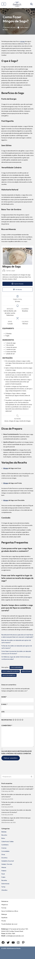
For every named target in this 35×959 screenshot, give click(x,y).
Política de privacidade (17, 957)
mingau (22, 41)
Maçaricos (4, 904)
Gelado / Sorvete (6, 864)
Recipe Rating (6, 720)
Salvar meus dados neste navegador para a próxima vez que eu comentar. (16, 752)
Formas (3, 908)
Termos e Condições (17, 955)
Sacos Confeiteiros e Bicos (9, 911)
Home (9, 952)
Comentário (6, 725)
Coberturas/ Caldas (7, 841)
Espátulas (4, 917)
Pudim (3, 877)
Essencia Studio (15, 948)
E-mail (4, 704)
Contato (25, 952)
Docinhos (4, 858)
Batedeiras (4, 901)
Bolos (3, 838)
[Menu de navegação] (3, 4)
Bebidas (3, 832)
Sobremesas (5, 883)
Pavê (3, 874)
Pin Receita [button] (17, 289)
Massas (3, 867)
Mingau (5, 468)
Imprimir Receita (17, 284)
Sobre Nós (16, 952)
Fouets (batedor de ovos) (9, 924)
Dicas (3, 854)
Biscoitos (4, 835)
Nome (4, 697)
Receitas (5, 29)
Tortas (3, 887)
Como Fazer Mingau (16, 667)
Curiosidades (5, 851)
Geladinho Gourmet (7, 861)
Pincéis (3, 921)
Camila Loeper (24, 27)
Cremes (3, 848)
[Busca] (31, 4)
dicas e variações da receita (10, 671)
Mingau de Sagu (26, 671)
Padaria (3, 871)
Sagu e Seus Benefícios (9, 675)
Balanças (4, 914)
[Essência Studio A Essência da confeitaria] (17, 4)
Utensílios (4, 890)
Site (2, 712)
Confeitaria (4, 845)
